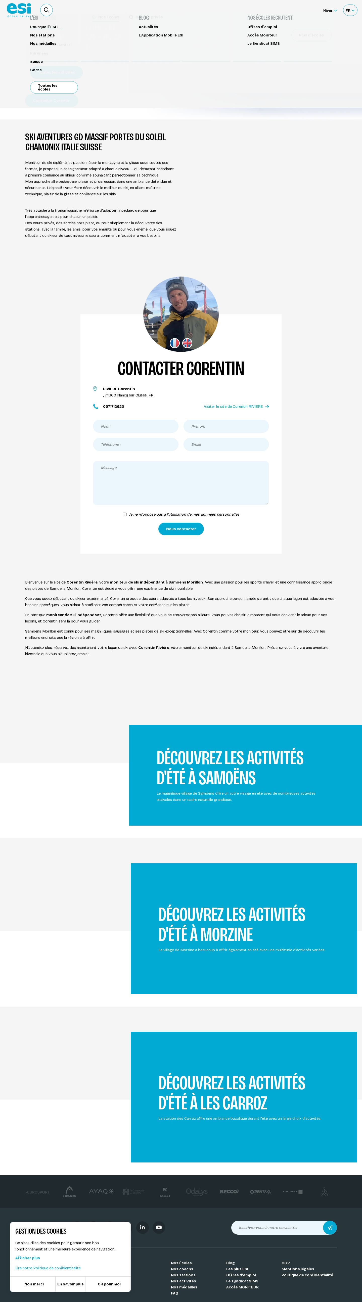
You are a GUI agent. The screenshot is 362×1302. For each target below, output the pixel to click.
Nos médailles (184, 1287)
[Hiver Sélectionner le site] (330, 10)
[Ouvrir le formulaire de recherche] (46, 10)
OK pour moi (109, 1284)
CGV (286, 1263)
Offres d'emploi (241, 1275)
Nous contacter (181, 529)
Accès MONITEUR (242, 1287)
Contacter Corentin (52, 100)
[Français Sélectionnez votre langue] (350, 10)
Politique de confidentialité (307, 1275)
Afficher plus (27, 1258)
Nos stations (183, 1275)
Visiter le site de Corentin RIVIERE (236, 406)
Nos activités (183, 1281)
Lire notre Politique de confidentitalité (48, 1268)
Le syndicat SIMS (242, 1281)
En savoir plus (70, 1284)
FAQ (174, 1293)
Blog (230, 1263)
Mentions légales (298, 1269)
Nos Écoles (181, 1263)
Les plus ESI (237, 1269)
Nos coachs (39, 34)
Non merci (34, 1284)
